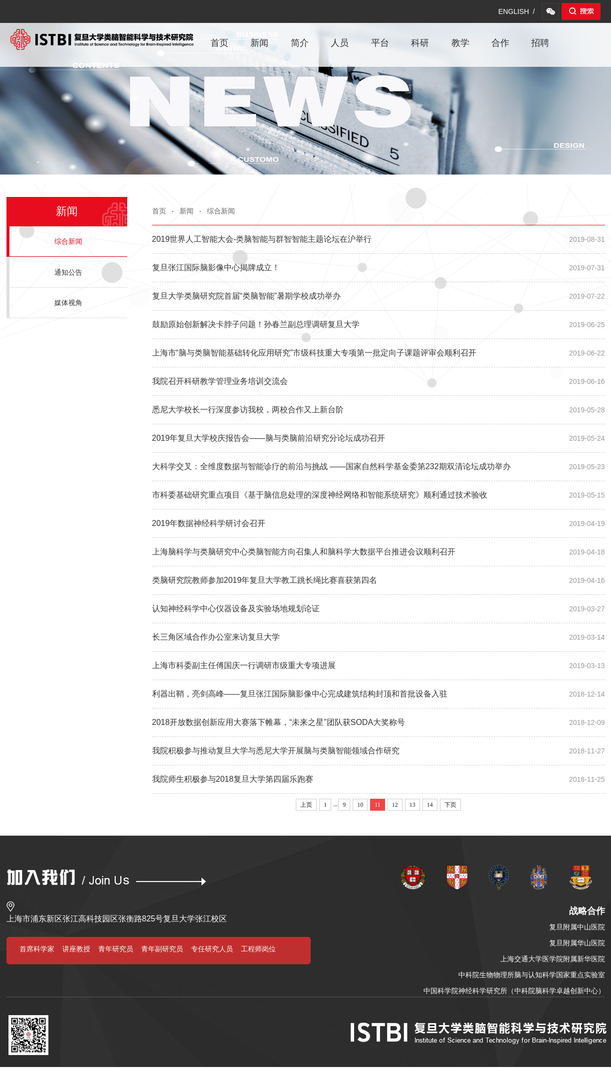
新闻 (259, 43)
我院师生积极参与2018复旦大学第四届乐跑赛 (378, 779)
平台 (380, 43)
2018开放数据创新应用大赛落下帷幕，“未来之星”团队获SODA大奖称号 (378, 722)
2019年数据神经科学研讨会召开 (378, 523)
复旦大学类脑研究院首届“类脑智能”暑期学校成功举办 (378, 296)
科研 (420, 43)
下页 (450, 804)
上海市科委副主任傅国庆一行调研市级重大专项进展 (378, 666)
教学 (460, 43)
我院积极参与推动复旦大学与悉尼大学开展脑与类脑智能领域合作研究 (378, 751)
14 (430, 804)
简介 (300, 43)
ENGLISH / (516, 11)
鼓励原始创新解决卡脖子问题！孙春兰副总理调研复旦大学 (378, 325)
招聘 (540, 43)
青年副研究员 (162, 949)
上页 (306, 804)
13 (412, 804)
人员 (340, 43)
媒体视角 (68, 303)
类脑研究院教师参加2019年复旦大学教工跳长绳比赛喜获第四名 (378, 580)
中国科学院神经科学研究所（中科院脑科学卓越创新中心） (514, 991)
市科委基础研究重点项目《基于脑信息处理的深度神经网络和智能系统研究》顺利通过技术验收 (378, 495)
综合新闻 (221, 211)
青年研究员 (115, 949)
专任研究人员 (212, 949)
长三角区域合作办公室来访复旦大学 (378, 637)
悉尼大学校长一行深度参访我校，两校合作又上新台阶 (378, 410)
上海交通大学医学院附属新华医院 (552, 959)
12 (395, 804)
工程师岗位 (258, 949)
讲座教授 (76, 949)
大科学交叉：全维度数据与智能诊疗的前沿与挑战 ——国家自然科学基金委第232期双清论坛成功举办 (378, 467)
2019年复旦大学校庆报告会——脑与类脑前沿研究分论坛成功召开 (378, 438)
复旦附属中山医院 (577, 927)
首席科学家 (36, 949)
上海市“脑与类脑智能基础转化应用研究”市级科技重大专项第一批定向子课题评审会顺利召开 (378, 353)
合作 (500, 43)
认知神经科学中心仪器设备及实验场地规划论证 (378, 609)
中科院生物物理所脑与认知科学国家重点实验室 (531, 975)
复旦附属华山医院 (577, 943)
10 (360, 804)
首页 (219, 43)
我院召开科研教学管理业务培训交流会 (378, 381)
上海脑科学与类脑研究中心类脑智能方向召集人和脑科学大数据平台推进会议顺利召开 (378, 552)
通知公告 (68, 272)
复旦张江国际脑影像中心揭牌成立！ (378, 268)
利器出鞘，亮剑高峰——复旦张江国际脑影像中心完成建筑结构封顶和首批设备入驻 (378, 694)
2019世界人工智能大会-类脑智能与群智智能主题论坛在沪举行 (378, 239)
